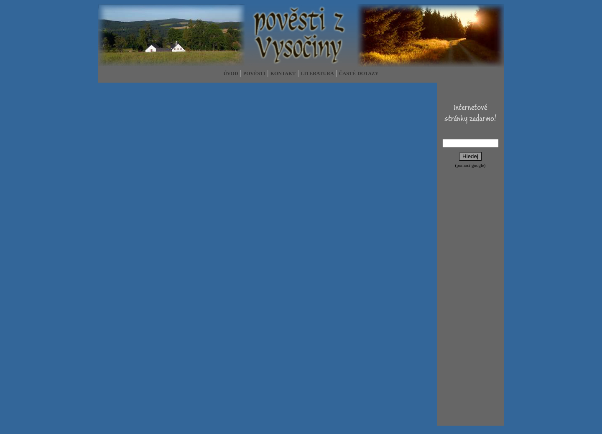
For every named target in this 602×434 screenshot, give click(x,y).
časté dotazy (359, 73)
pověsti (254, 73)
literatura (317, 73)
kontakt (283, 73)
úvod (230, 73)
